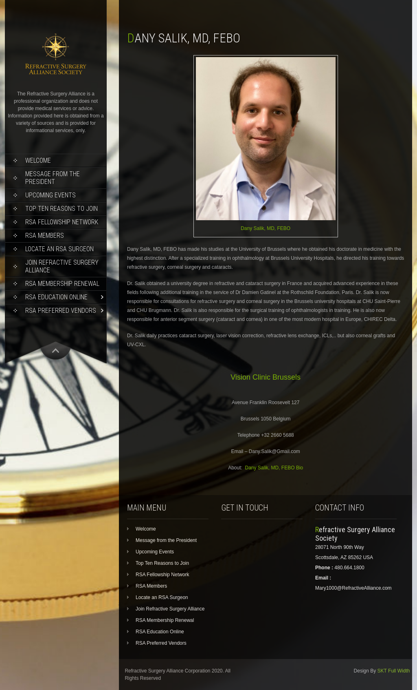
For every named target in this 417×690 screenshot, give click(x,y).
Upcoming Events (50, 195)
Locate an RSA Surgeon (59, 249)
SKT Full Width (393, 671)
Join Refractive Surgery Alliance (62, 266)
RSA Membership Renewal (62, 284)
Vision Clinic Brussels (265, 377)
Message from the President (52, 178)
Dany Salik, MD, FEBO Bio (274, 468)
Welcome (38, 160)
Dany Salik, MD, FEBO (265, 228)
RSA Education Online (56, 297)
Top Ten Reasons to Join (61, 208)
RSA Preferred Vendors (60, 310)
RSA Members (44, 235)
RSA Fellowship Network (61, 222)
